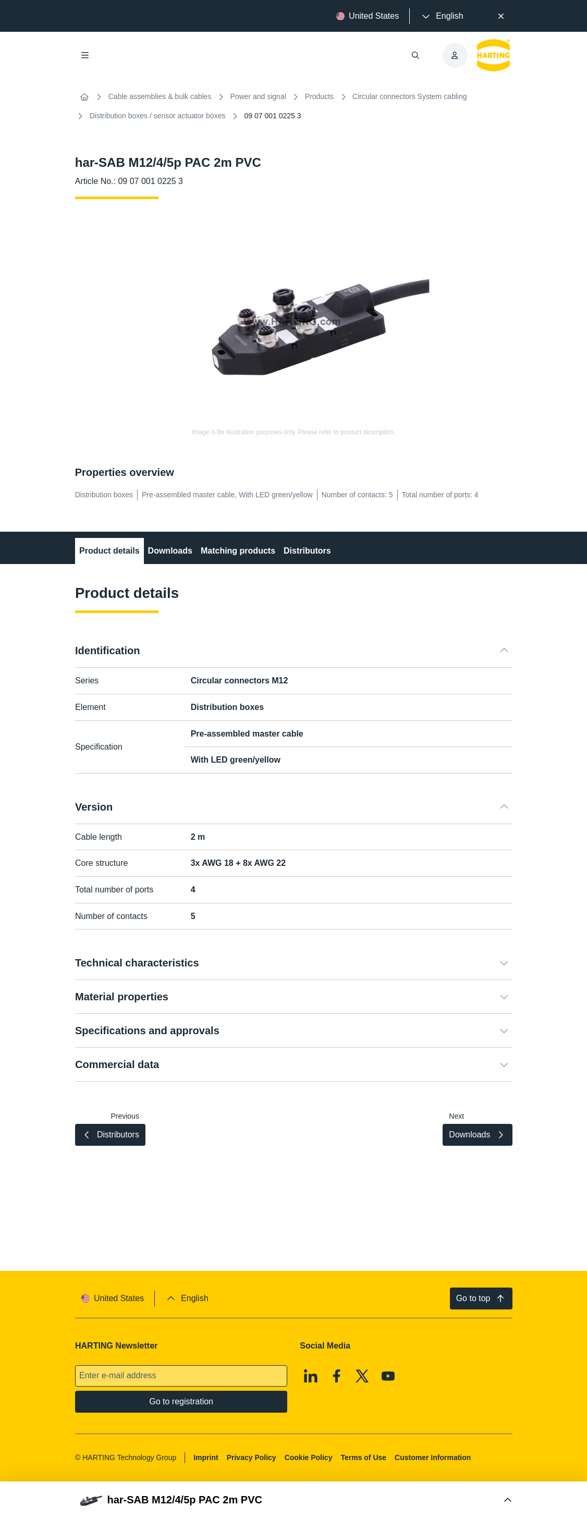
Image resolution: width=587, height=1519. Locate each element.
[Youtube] (388, 1376)
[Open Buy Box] (294, 1500)
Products (319, 96)
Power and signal (258, 96)
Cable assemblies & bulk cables (160, 96)
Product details (109, 550)
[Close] (501, 16)
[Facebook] (337, 1376)
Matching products (238, 550)
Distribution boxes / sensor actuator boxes (158, 116)
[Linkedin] (311, 1376)
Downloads (170, 550)
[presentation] (441, 16)
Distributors (307, 550)
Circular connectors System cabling (409, 96)
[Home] (84, 97)
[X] (362, 1376)
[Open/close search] (415, 55)
